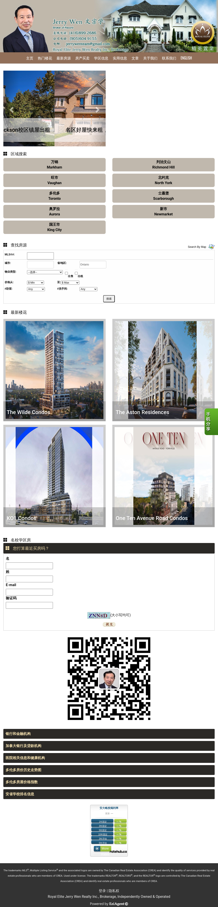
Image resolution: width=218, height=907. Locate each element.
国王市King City (54, 227)
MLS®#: (10, 254)
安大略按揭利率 (109, 808)
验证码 (11, 598)
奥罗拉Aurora (54, 211)
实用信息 (120, 58)
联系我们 (169, 58)
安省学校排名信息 (20, 794)
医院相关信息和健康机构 (25, 758)
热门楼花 (45, 58)
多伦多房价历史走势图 (23, 770)
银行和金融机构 (18, 734)
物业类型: (10, 271)
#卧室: (9, 288)
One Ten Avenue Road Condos (152, 518)
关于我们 (150, 58)
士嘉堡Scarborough (163, 196)
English (186, 58)
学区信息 (101, 58)
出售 (70, 276)
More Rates (105, 849)
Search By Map (197, 246)
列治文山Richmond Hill (163, 164)
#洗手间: (62, 288)
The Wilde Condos (28, 412)
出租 (80, 276)
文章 (135, 58)
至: (59, 282)
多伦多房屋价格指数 (22, 782)
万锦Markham (54, 164)
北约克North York (163, 180)
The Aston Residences (142, 412)
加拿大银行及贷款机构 (23, 746)
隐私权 (114, 891)
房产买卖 (82, 58)
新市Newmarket (163, 211)
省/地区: (62, 263)
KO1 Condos (21, 518)
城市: (8, 263)
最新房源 (64, 58)
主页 (29, 58)
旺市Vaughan (54, 180)
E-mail (11, 585)
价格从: (9, 282)
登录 (102, 891)
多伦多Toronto (54, 196)
